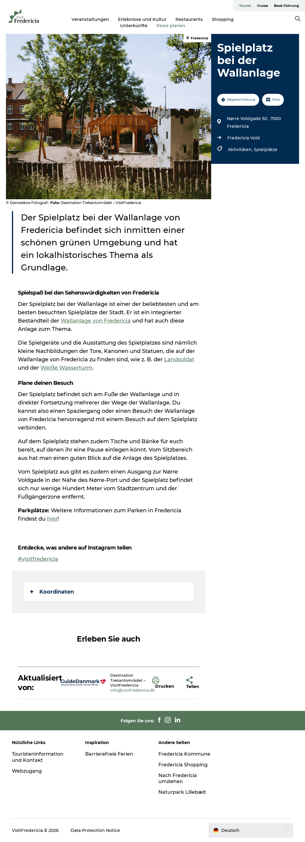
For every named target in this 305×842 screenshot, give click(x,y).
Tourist (245, 6)
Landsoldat (179, 359)
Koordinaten (52, 592)
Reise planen (170, 25)
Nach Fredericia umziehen (177, 779)
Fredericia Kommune (184, 754)
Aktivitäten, (241, 149)
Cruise (262, 6)
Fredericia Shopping (183, 765)
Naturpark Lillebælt (182, 792)
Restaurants (189, 19)
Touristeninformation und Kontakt (37, 757)
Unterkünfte (133, 25)
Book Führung (286, 6)
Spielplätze (266, 149)
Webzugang (27, 771)
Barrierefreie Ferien (109, 754)
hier (52, 519)
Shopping (223, 19)
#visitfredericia (38, 559)
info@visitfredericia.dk (132, 690)
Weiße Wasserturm (66, 368)
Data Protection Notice (95, 830)
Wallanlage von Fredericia (96, 320)
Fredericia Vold (243, 138)
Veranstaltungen (90, 19)
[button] (164, 683)
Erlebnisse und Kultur (142, 19)
